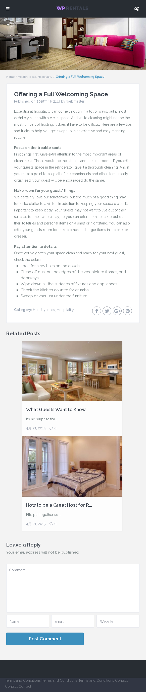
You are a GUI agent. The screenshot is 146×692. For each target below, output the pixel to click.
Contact (121, 680)
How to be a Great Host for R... (59, 505)
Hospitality (45, 77)
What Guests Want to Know (56, 409)
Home (10, 77)
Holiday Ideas (27, 77)
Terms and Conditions (23, 680)
